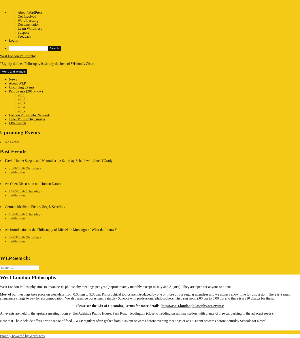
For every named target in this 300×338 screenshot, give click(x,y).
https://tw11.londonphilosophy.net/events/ (192, 306)
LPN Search (17, 123)
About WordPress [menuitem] (30, 12)
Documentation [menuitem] (29, 24)
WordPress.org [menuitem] (28, 20)
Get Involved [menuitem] (27, 16)
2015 (21, 111)
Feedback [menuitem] (24, 36)
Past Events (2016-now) (26, 91)
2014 (21, 107)
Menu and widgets (14, 71)
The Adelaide (81, 313)
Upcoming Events (21, 87)
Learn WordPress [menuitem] (30, 28)
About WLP (17, 83)
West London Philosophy (18, 56)
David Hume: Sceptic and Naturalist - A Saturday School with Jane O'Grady (59, 161)
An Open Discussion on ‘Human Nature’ (34, 184)
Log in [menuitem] (13, 40)
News (13, 79)
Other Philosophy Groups (27, 119)
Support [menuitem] (23, 32)
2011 (21, 95)
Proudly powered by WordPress (22, 336)
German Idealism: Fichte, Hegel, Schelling (35, 207)
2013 (21, 103)
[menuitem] (154, 48)
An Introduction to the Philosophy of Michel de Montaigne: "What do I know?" (61, 230)
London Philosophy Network (29, 115)
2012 (21, 99)
